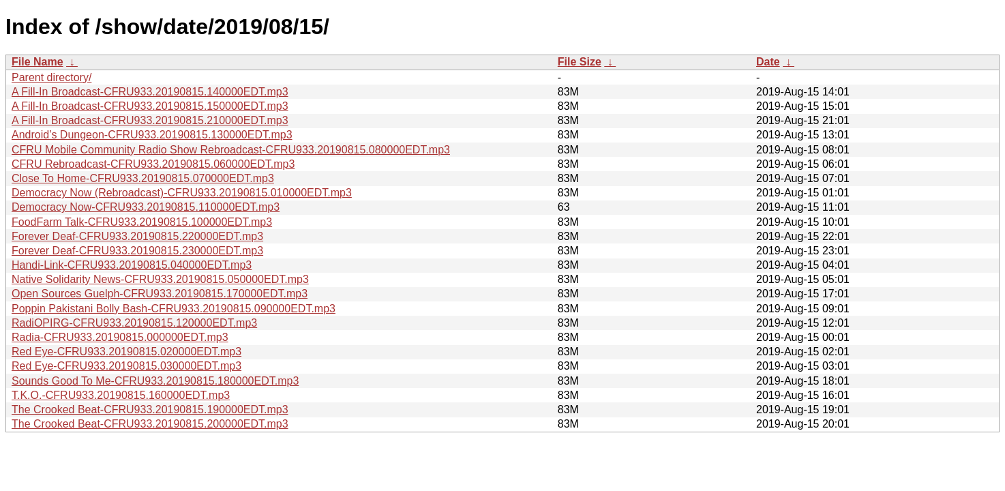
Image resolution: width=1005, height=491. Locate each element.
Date (768, 62)
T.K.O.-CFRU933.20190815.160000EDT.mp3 (121, 395)
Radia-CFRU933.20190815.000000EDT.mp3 (120, 337)
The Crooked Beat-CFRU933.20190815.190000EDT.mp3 (150, 409)
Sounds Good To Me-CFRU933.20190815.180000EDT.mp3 (155, 381)
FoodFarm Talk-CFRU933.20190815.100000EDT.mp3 (142, 222)
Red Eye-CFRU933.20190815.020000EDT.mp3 (126, 351)
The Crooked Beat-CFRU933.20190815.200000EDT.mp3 (150, 424)
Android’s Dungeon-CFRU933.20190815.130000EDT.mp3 (152, 134)
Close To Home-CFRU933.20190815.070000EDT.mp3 (143, 178)
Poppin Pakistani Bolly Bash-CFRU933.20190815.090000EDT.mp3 (173, 308)
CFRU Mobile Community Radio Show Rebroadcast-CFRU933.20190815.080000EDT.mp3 (231, 149)
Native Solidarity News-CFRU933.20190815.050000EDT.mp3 (160, 279)
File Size (579, 62)
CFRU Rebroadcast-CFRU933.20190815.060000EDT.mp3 (153, 164)
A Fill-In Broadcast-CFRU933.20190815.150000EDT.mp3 (150, 106)
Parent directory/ (51, 77)
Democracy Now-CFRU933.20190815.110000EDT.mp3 (146, 207)
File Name (37, 62)
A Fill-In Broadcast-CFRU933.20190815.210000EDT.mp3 (150, 120)
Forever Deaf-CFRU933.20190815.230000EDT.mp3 (137, 250)
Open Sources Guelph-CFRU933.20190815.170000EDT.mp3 (160, 293)
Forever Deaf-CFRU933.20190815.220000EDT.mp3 (137, 236)
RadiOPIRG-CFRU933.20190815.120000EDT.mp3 (134, 323)
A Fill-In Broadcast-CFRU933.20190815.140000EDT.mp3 (150, 92)
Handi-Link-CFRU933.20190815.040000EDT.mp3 (132, 265)
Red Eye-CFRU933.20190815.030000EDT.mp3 (126, 366)
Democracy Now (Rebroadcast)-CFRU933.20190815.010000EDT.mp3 (182, 192)
